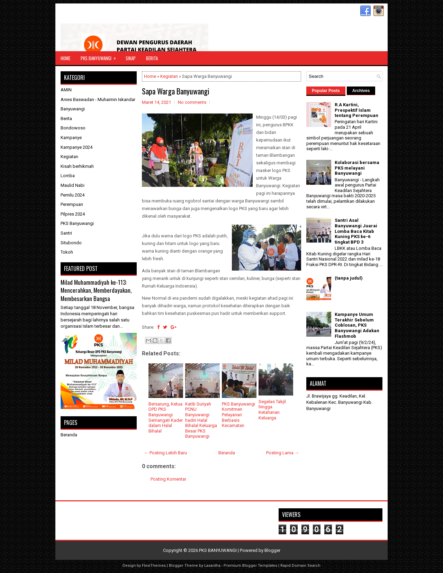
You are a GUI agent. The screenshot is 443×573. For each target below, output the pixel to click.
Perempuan (72, 204)
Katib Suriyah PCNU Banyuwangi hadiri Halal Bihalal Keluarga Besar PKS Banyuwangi (201, 420)
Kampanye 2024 (76, 147)
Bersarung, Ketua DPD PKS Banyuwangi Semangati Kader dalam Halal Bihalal (165, 417)
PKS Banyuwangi (100, 56)
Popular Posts (326, 90)
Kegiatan (169, 76)
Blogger (272, 550)
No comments (192, 102)
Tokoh (67, 252)
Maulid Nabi (72, 185)
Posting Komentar (168, 479)
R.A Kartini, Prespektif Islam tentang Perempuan (356, 110)
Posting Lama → (282, 452)
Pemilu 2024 (72, 195)
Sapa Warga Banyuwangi (175, 91)
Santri (66, 233)
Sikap (131, 58)
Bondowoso (73, 127)
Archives (361, 90)
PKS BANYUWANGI (218, 550)
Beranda (226, 452)
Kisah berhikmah (77, 166)
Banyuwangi (73, 108)
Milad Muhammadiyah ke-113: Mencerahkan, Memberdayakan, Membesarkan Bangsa (96, 290)
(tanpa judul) (349, 278)
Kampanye (71, 137)
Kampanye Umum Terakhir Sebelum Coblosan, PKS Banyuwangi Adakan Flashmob (357, 325)
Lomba (68, 175)
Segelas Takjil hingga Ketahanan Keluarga (272, 409)
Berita (152, 58)
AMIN (66, 89)
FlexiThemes (154, 565)
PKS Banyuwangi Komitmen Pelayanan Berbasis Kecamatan (238, 414)
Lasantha (212, 565)
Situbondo (71, 242)
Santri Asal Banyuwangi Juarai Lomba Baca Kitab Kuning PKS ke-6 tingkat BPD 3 (356, 231)
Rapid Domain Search (300, 565)
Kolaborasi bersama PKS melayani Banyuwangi (357, 168)
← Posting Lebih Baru (165, 452)
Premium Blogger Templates (250, 565)
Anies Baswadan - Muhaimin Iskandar (98, 99)
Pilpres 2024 (73, 214)
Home (65, 58)
